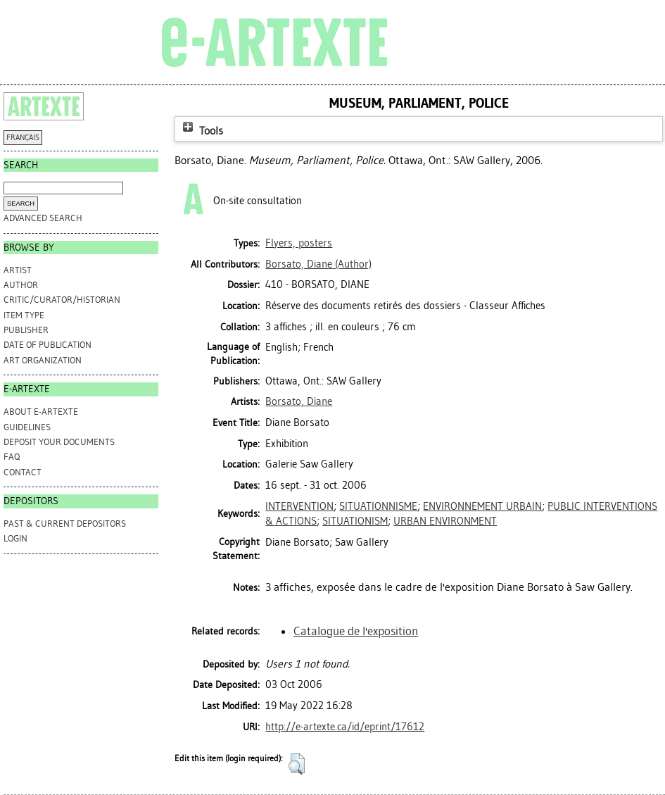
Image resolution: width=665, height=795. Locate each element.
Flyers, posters (298, 243)
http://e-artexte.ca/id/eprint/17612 (344, 726)
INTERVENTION (299, 506)
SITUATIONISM (355, 521)
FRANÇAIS (22, 137)
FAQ (12, 456)
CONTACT (23, 472)
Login (15, 538)
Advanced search (43, 218)
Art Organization (43, 360)
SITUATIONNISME (378, 506)
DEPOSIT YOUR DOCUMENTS (59, 442)
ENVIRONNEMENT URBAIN (482, 506)
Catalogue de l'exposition (355, 631)
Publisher (26, 330)
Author (21, 285)
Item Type (24, 315)
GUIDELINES (27, 427)
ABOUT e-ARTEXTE (41, 411)
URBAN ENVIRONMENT (445, 521)
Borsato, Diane (298, 401)
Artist (18, 270)
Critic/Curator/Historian (62, 299)
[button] (296, 764)
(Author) (318, 264)
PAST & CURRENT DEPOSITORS (65, 523)
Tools (201, 130)
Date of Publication (47, 344)
